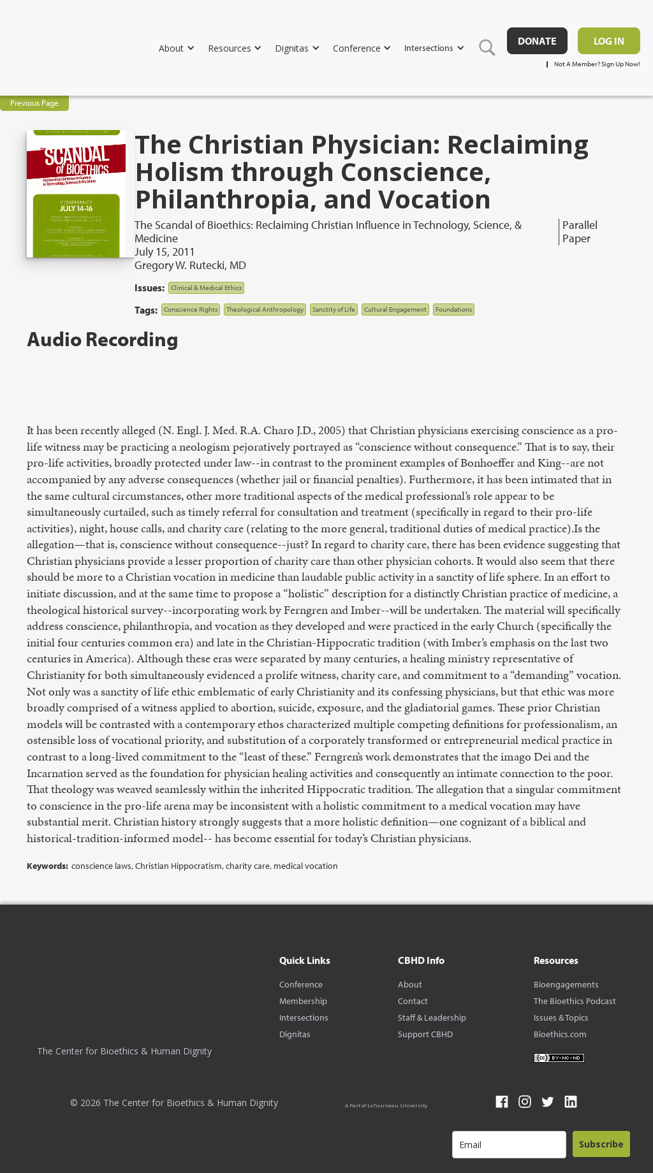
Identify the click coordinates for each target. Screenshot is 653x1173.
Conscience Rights (190, 309)
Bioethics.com (560, 1034)
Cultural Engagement (395, 309)
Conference (301, 984)
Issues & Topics (561, 1017)
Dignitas (295, 1034)
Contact (413, 1001)
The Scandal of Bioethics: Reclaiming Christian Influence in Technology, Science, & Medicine (328, 232)
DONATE (537, 40)
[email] (509, 1144)
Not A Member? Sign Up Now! (597, 64)
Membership (303, 1001)
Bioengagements (566, 984)
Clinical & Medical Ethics (206, 287)
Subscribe (601, 1144)
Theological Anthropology (265, 309)
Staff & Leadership (432, 1017)
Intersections (303, 1017)
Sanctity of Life (333, 309)
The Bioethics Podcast (575, 1001)
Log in (609, 40)
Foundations (454, 309)
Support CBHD (425, 1034)
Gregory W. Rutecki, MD (190, 265)
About (410, 984)
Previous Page (34, 103)
